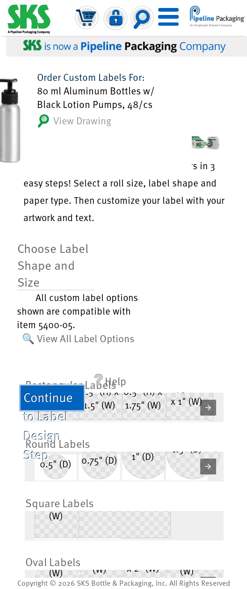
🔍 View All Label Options (78, 338)
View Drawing (74, 121)
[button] (208, 408)
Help (110, 381)
